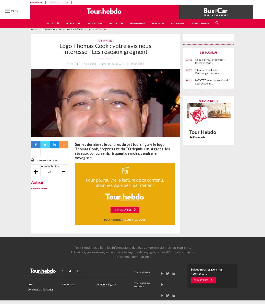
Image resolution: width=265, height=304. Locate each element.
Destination (116, 23)
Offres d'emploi (200, 23)
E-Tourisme (177, 23)
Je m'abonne (123, 210)
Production (73, 23)
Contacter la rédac (50, 166)
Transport (158, 23)
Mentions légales (106, 284)
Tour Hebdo (48, 29)
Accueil (35, 29)
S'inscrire (201, 280)
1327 (90, 29)
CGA (30, 284)
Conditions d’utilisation (41, 289)
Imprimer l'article (46, 160)
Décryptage (101, 29)
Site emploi (68, 284)
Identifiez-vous (135, 219)
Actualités (53, 23)
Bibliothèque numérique (71, 29)
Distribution (94, 23)
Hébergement (137, 23)
